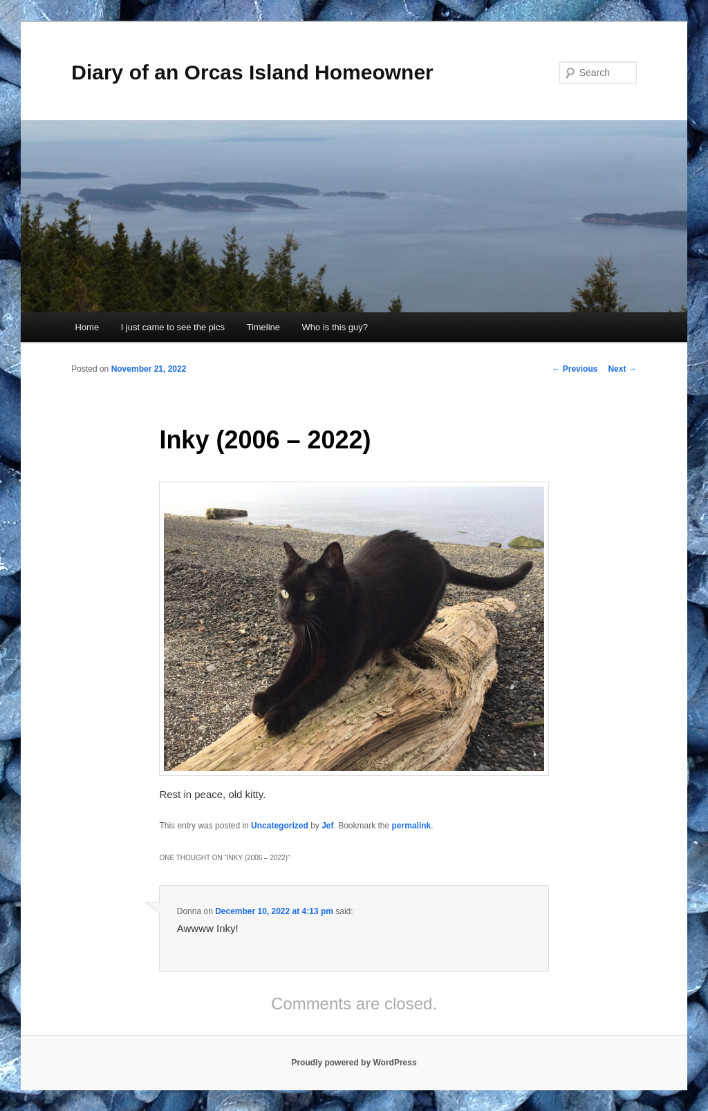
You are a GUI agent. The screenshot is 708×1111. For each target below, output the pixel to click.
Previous (574, 369)
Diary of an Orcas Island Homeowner (252, 72)
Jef (327, 825)
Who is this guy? (335, 327)
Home (87, 327)
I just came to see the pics (173, 327)
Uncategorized (279, 825)
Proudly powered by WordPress (353, 1062)
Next (622, 369)
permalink (411, 825)
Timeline (263, 327)
